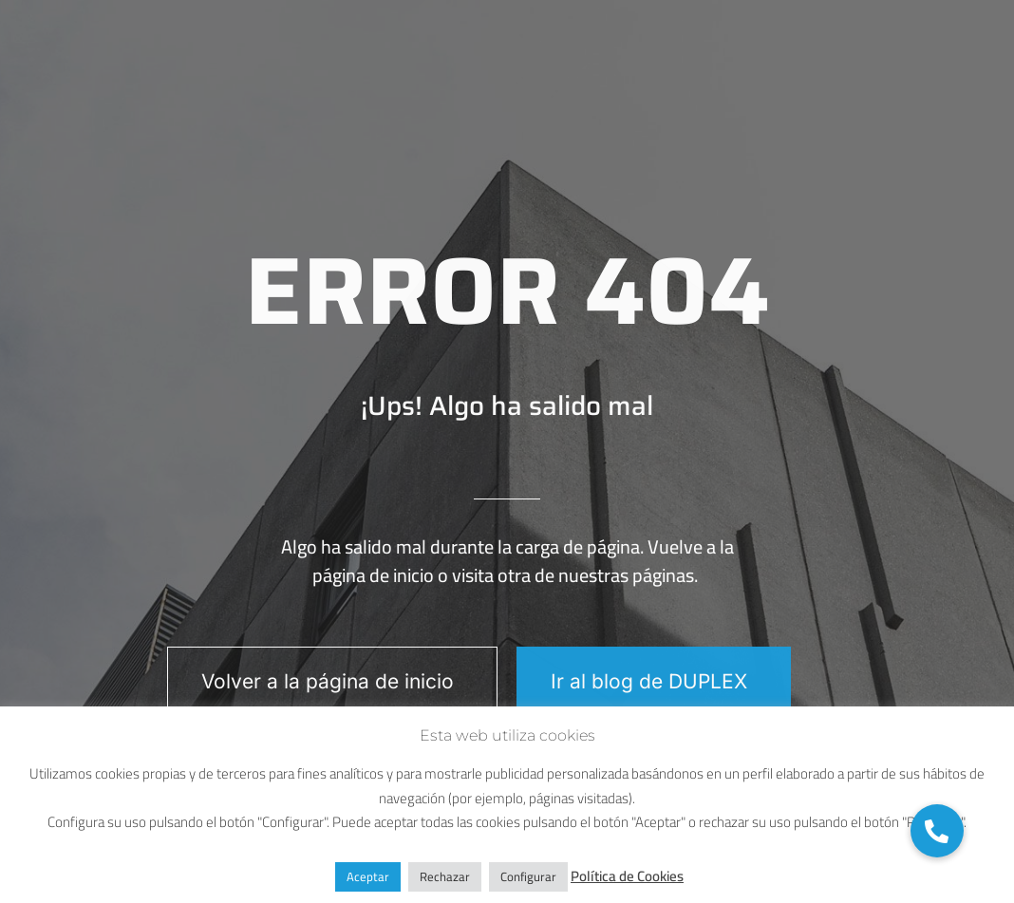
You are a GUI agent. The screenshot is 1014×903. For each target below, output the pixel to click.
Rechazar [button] (445, 876)
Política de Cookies (627, 876)
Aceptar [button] (368, 876)
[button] (937, 830)
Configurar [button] (528, 876)
